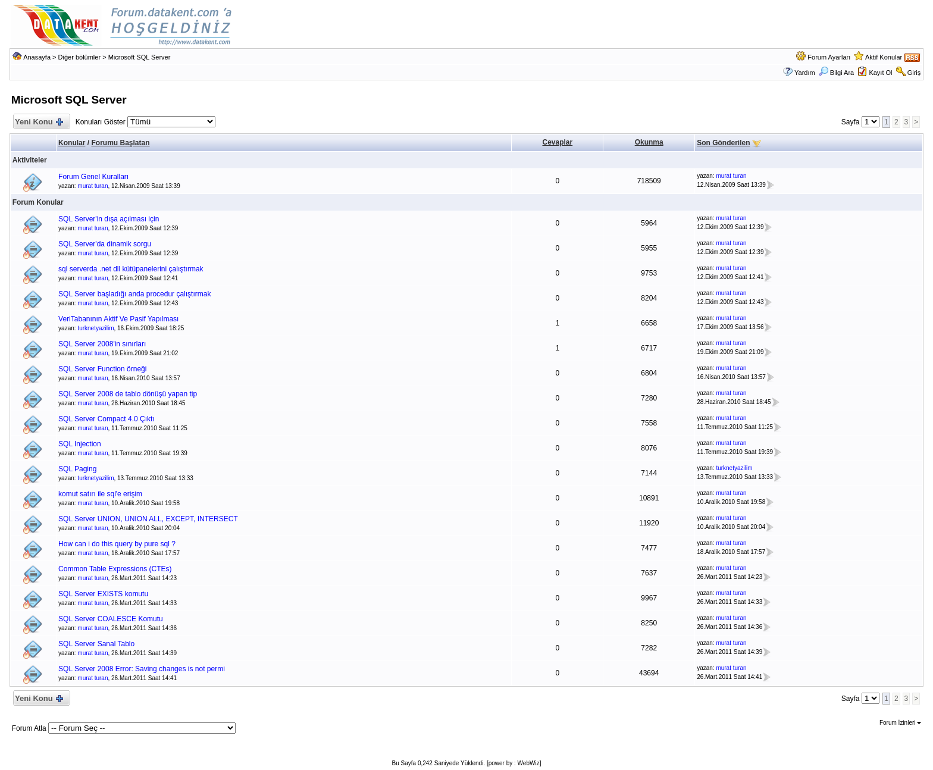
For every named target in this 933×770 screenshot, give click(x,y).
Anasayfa (37, 57)
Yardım (804, 72)
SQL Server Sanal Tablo (96, 644)
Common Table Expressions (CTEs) (115, 569)
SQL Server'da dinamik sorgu (104, 244)
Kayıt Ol (880, 72)
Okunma (649, 142)
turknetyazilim (95, 328)
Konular (71, 143)
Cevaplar (558, 142)
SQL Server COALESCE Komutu (110, 619)
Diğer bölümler (79, 57)
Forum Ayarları (828, 57)
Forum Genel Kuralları (93, 177)
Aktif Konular (883, 57)
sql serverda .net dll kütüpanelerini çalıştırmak (130, 269)
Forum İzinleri (900, 722)
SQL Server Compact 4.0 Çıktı (106, 419)
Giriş (914, 72)
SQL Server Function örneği (102, 369)
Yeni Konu (39, 122)
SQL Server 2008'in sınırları (102, 344)
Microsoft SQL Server (139, 57)
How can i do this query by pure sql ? (117, 544)
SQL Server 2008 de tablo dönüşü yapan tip (127, 394)
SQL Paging (77, 469)
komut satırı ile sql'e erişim (100, 494)
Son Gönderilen (723, 143)
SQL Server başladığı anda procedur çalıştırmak (134, 294)
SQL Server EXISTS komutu (103, 594)
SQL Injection (79, 444)
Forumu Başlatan (120, 143)
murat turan (92, 186)
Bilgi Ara (836, 72)
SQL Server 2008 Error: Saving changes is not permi (141, 669)
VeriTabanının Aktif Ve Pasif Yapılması (118, 319)
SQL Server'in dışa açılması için (108, 219)
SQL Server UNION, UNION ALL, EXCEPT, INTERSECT (148, 519)
